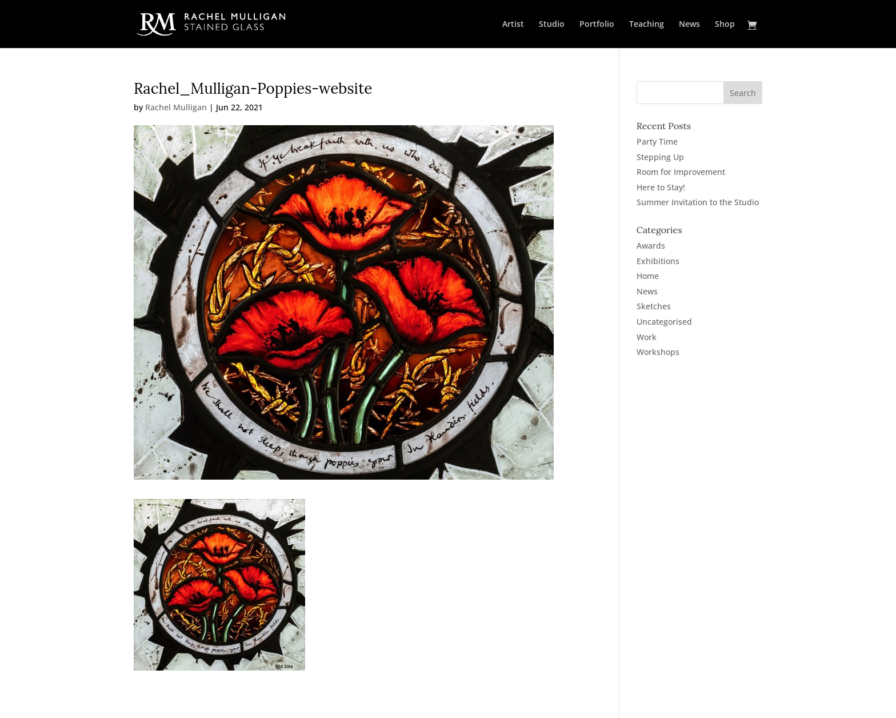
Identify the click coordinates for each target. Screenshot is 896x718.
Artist (513, 24)
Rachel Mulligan (176, 107)
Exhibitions (658, 261)
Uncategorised (664, 321)
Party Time (657, 141)
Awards (651, 245)
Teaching (646, 24)
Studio (552, 24)
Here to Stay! (661, 187)
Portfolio (596, 24)
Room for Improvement (681, 171)
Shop (725, 24)
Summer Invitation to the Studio (698, 202)
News (689, 24)
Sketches (654, 306)
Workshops (658, 351)
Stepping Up (660, 156)
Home (648, 275)
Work (647, 337)
